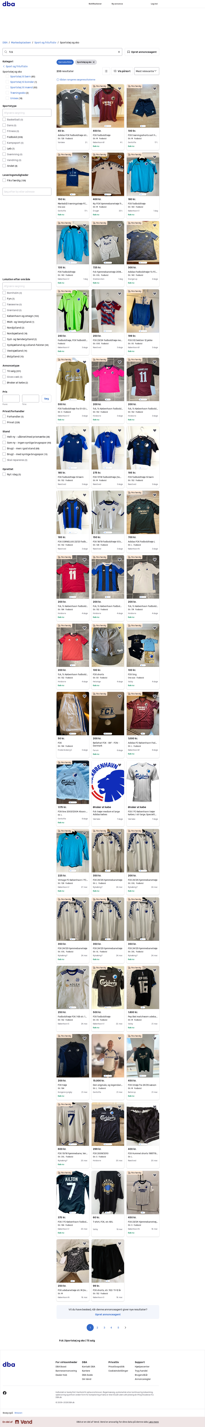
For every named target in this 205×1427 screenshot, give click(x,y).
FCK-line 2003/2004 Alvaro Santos (73, 811)
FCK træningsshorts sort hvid (143, 135)
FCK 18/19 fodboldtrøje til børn (108, 541)
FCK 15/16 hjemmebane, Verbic (73, 1153)
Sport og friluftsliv (45, 42)
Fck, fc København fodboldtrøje (108, 606)
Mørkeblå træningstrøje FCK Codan (73, 203)
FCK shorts (108, 674)
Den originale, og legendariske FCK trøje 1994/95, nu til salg (108, 1085)
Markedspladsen (21, 42)
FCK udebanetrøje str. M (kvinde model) (73, 1290)
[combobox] (62, 52)
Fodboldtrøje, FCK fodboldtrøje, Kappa (73, 340)
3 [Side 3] (104, 1327)
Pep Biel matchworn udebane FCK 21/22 (143, 1016)
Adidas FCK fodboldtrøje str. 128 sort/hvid (73, 135)
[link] (15, 66)
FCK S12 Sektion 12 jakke (143, 340)
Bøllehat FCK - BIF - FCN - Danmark (106, 744)
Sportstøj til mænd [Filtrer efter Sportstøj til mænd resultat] (23, 87)
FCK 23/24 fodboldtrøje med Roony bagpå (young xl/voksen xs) (108, 340)
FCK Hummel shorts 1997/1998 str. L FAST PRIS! (143, 1153)
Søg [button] (46, 398)
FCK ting (143, 674)
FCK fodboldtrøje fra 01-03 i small (73, 408)
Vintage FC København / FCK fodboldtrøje (73, 879)
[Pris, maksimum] (30, 398)
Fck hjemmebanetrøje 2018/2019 (108, 271)
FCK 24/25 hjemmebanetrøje (108, 879)
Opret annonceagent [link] (108, 1314)
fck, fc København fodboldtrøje (108, 408)
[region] (108, 106)
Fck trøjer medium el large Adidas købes (106, 813)
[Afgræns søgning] (27, 113)
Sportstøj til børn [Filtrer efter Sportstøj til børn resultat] (22, 76)
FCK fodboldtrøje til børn (73, 477)
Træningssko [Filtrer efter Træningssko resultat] (19, 93)
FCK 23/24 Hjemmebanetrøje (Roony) (143, 1221)
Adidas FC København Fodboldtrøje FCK (143, 742)
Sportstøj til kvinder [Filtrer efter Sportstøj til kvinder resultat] (23, 82)
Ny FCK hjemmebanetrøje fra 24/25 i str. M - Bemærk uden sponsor (108, 203)
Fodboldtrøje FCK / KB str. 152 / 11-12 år (73, 1016)
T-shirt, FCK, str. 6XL (103, 1221)
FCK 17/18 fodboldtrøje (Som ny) (108, 477)
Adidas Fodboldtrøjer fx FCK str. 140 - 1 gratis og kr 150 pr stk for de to (143, 271)
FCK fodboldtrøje (108, 135)
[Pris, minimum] (11, 398)
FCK (73, 742)
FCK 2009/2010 (108, 1153)
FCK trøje (73, 1085)
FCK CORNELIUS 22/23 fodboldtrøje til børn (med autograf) (73, 541)
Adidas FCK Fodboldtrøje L (143, 541)
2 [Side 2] (97, 1327)
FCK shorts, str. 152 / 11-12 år (108, 1290)
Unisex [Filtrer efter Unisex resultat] (16, 98)
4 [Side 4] (111, 1327)
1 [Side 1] (90, 1327)
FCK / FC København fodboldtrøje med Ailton (73, 1221)
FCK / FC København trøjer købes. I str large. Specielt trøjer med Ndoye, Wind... (142, 814)
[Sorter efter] (146, 71)
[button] (142, 52)
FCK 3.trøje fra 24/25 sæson (143, 1085)
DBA (5, 42)
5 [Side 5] (118, 1327)
